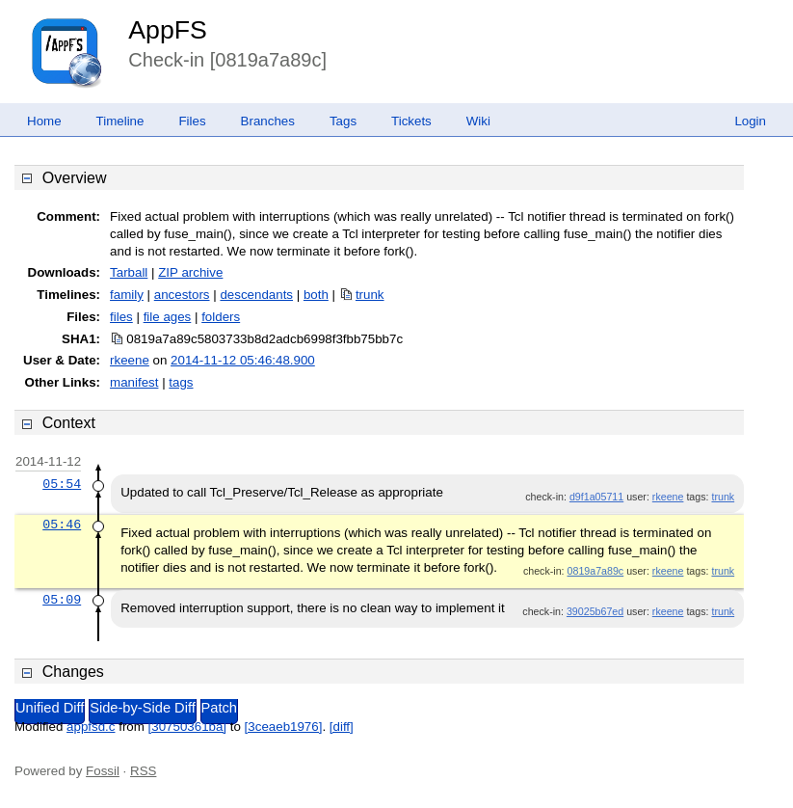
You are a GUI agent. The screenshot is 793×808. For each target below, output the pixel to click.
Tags (343, 121)
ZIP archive (190, 272)
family (127, 294)
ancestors (182, 294)
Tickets (411, 121)
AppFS (167, 29)
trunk (370, 294)
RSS (143, 771)
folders (220, 317)
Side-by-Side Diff (143, 707)
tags (181, 382)
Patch (219, 707)
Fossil (102, 771)
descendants (256, 294)
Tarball (128, 272)
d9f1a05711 (596, 496)
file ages (168, 317)
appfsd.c (90, 726)
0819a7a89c (596, 571)
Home (44, 121)
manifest (134, 382)
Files (191, 121)
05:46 (61, 524)
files (121, 317)
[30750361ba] (187, 726)
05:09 (61, 599)
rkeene (129, 360)
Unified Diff (49, 707)
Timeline (120, 121)
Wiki (478, 121)
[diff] (342, 726)
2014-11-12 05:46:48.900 (243, 360)
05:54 (61, 484)
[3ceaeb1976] (284, 726)
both (316, 294)
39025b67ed (595, 611)
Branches (268, 121)
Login (750, 121)
